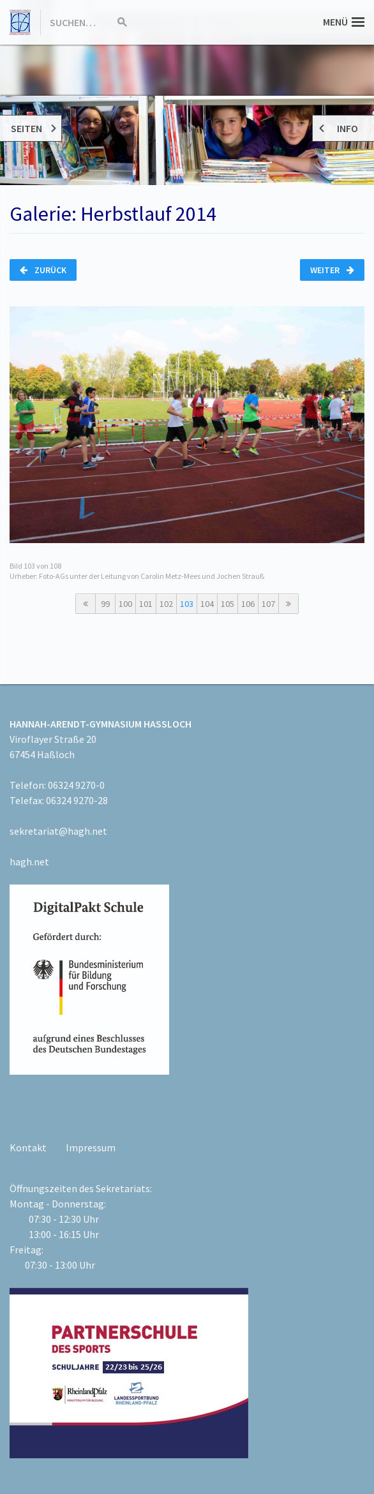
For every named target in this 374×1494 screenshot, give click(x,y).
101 (146, 603)
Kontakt (28, 1147)
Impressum (91, 1147)
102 (166, 603)
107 (268, 603)
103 (186, 603)
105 (227, 603)
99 (105, 603)
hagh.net (29, 861)
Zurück (43, 270)
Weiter (332, 270)
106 (248, 603)
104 (207, 603)
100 (125, 603)
